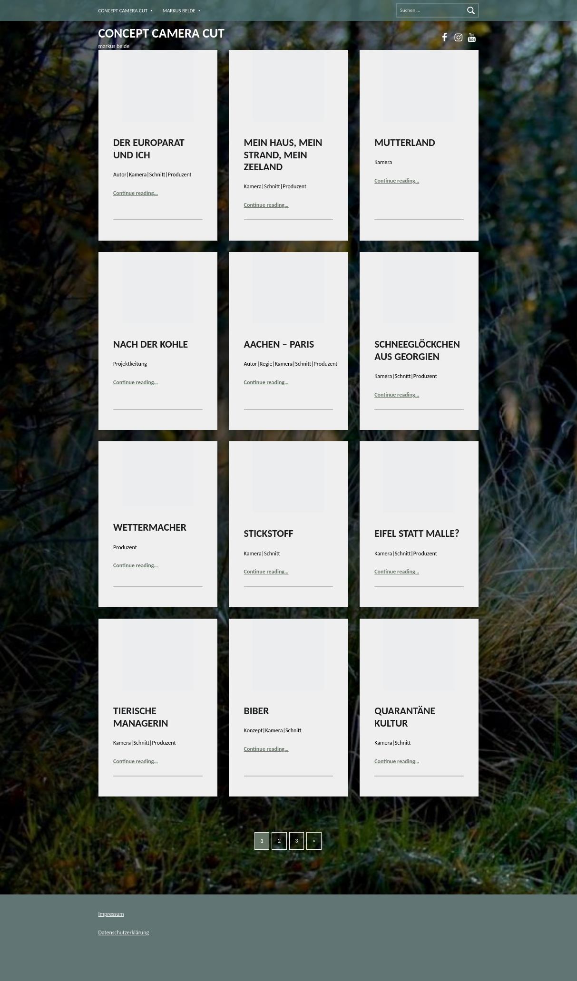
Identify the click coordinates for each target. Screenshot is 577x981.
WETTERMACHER (149, 527)
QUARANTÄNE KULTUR (404, 716)
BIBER (256, 710)
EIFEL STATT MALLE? (417, 533)
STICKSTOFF (268, 533)
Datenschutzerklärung (123, 932)
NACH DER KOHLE (150, 344)
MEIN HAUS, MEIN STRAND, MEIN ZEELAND (283, 154)
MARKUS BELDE (179, 11)
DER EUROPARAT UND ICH (149, 148)
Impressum (111, 914)
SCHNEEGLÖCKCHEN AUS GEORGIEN (417, 350)
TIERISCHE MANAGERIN (140, 716)
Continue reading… (135, 193)
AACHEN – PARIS (279, 344)
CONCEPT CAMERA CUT (123, 11)
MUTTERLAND (404, 142)
